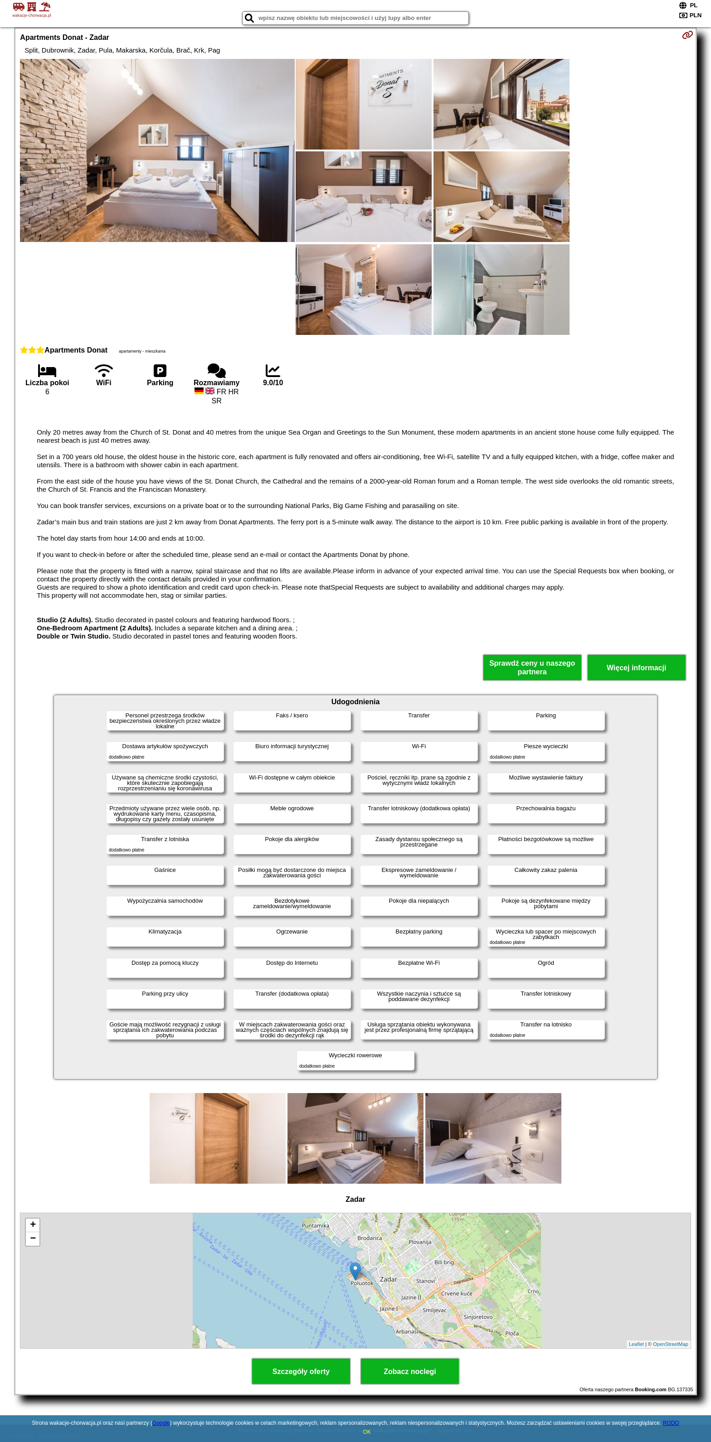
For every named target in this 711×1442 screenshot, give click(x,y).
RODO (671, 1423)
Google (161, 1423)
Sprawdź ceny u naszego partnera (532, 667)
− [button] (33, 1239)
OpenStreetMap (670, 1344)
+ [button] (33, 1225)
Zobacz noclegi (410, 1371)
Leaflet (636, 1344)
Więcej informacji (636, 668)
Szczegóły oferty (301, 1371)
